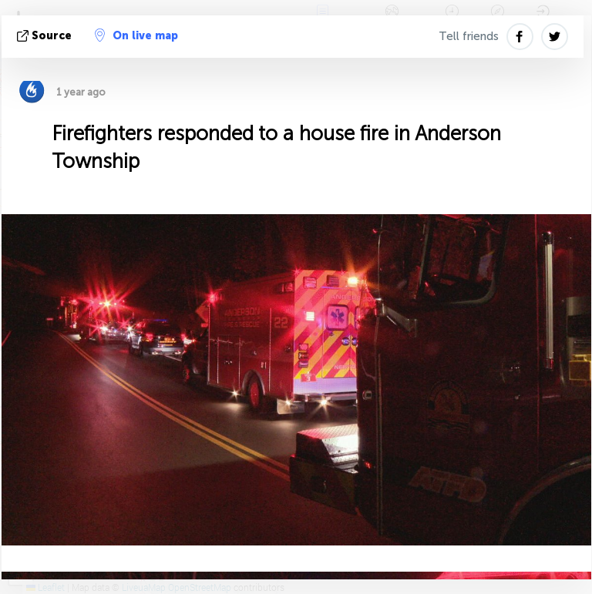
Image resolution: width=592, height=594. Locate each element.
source (46, 35)
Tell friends (469, 36)
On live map (136, 35)
